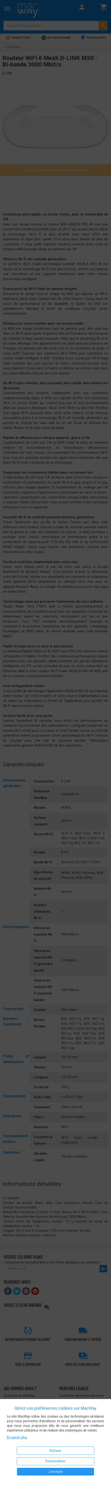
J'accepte (55, 1471)
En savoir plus (17, 1437)
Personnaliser (55, 1461)
